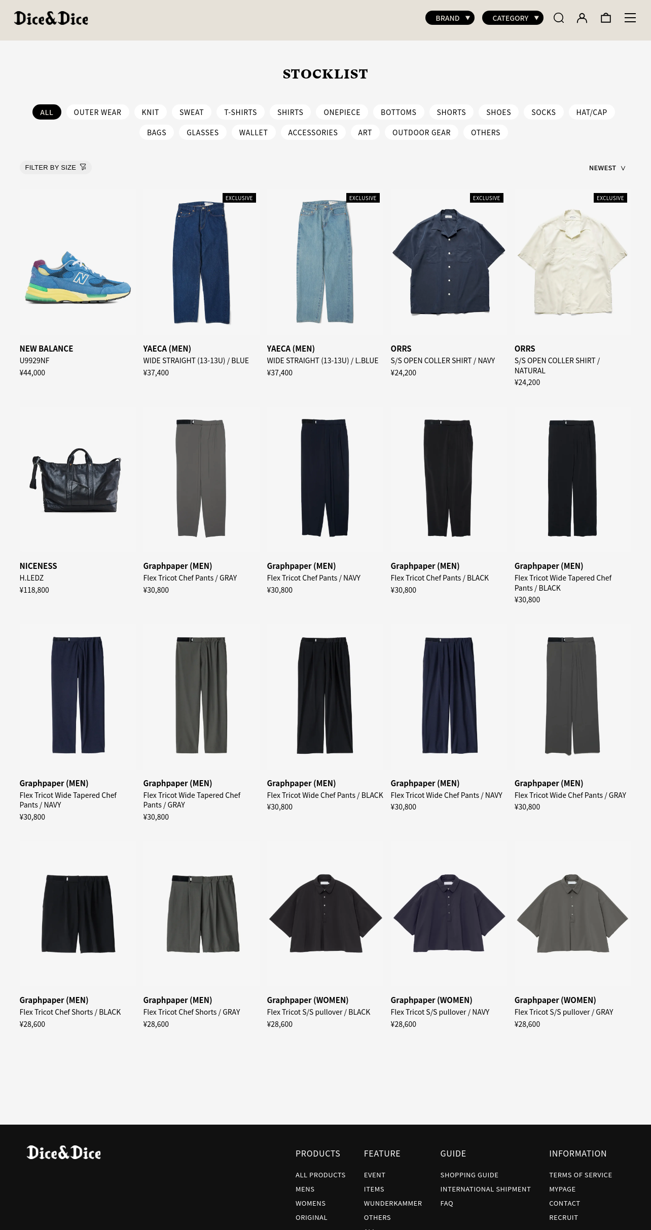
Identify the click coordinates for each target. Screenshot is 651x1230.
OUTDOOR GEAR (421, 127)
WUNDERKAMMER (393, 1198)
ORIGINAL (312, 1212)
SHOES (498, 107)
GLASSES (203, 127)
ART (365, 127)
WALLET (253, 127)
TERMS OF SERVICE (580, 1169)
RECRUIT (563, 1212)
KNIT (150, 107)
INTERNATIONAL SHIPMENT (486, 1183)
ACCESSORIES (313, 127)
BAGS (156, 127)
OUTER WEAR (98, 107)
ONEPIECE (341, 107)
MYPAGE (562, 1183)
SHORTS (451, 107)
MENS (305, 1183)
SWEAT (191, 107)
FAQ (447, 1198)
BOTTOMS (399, 107)
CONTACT (564, 1198)
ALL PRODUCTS (321, 1169)
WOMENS (311, 1198)
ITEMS (374, 1183)
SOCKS (543, 107)
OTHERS (485, 127)
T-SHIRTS (240, 107)
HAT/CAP (591, 107)
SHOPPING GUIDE (470, 1169)
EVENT (375, 1169)
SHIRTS (290, 107)
